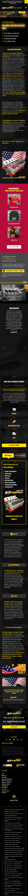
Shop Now (14, 688)
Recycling (4, 751)
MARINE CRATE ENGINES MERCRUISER (13, 800)
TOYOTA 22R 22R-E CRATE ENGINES (12, 883)
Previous (3, 336)
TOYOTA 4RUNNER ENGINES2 (10, 777)
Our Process (4, 749)
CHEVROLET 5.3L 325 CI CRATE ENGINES (13, 816)
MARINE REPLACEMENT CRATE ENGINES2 (13, 775)
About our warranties (7, 740)
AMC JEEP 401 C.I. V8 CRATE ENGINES (13, 788)
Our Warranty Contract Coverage (13, 271)
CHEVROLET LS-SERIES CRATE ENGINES (13, 857)
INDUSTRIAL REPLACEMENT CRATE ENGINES (14, 812)
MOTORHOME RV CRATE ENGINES (11, 796)
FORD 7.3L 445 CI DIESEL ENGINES (12, 837)
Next (24, 336)
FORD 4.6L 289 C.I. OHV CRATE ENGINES (13, 823)
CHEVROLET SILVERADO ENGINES (11, 879)
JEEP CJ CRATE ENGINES (10, 852)
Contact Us (4, 754)
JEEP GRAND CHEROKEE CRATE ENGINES (13, 863)
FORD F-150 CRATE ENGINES (10, 869)
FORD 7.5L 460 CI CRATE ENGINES (12, 808)
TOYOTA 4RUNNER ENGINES (10, 871)
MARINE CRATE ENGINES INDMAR (11, 802)
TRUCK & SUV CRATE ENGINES (11, 833)
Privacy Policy (15, 892)
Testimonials (5, 747)
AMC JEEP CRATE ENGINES (10, 831)
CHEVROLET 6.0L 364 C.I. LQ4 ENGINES (13, 835)
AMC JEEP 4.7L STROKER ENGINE (11, 859)
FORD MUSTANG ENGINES (10, 821)
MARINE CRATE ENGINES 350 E (11, 773)
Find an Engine (14, 407)
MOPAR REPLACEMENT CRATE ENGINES (13, 814)
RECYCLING (7, 867)
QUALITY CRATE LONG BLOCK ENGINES (13, 794)
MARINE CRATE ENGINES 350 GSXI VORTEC (14, 771)
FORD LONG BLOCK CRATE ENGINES (12, 784)
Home (3, 735)
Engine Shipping (5, 752)
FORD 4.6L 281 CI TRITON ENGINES (12, 843)
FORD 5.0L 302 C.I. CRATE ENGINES (12, 825)
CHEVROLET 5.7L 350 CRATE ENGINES (13, 845)
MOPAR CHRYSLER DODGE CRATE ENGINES (13, 786)
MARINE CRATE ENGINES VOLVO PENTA (13, 798)
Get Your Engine (14, 247)
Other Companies (20, 417)
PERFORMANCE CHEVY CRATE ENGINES (13, 779)
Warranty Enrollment (7, 742)
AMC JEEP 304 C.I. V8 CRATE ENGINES (13, 829)
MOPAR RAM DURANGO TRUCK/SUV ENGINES (14, 810)
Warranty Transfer (6, 744)
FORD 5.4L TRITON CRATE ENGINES (12, 850)
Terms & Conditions (6, 892)
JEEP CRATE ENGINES (9, 861)
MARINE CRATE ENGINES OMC (10, 806)
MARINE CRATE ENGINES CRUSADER (12, 804)
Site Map (4, 732)
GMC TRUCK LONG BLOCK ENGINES (12, 865)
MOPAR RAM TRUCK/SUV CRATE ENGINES (13, 877)
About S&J (4, 737)
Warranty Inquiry (6, 745)
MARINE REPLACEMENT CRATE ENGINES (13, 881)
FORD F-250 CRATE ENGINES (10, 885)
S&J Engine (8, 417)
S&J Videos (4, 739)
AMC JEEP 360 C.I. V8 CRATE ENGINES (13, 827)
